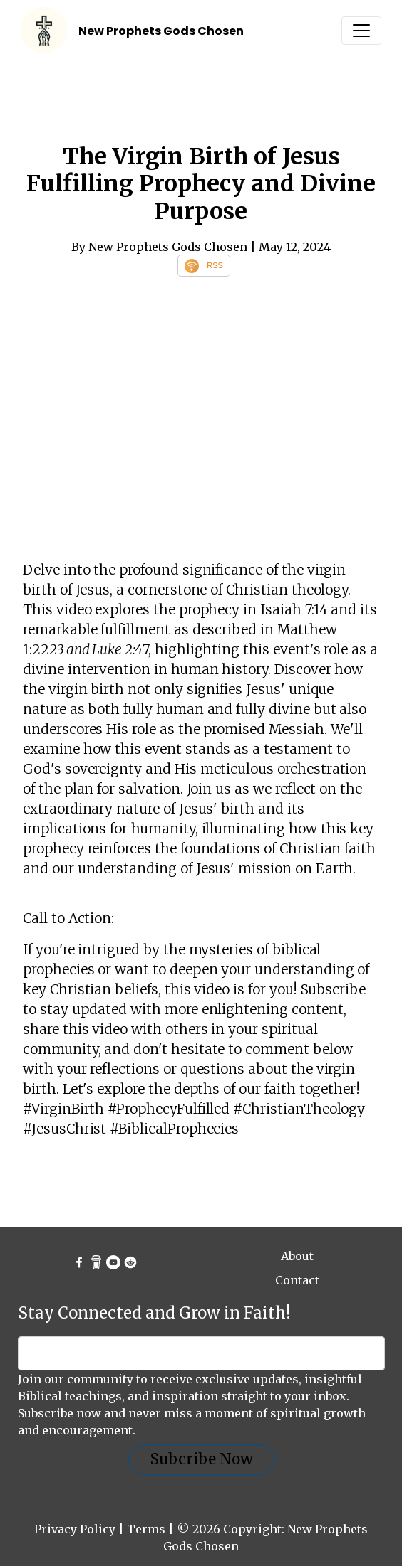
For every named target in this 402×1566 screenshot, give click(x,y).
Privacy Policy (74, 1529)
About (297, 1256)
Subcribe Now (201, 1459)
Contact (297, 1280)
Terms (146, 1529)
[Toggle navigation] (361, 30)
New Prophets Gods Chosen (161, 31)
